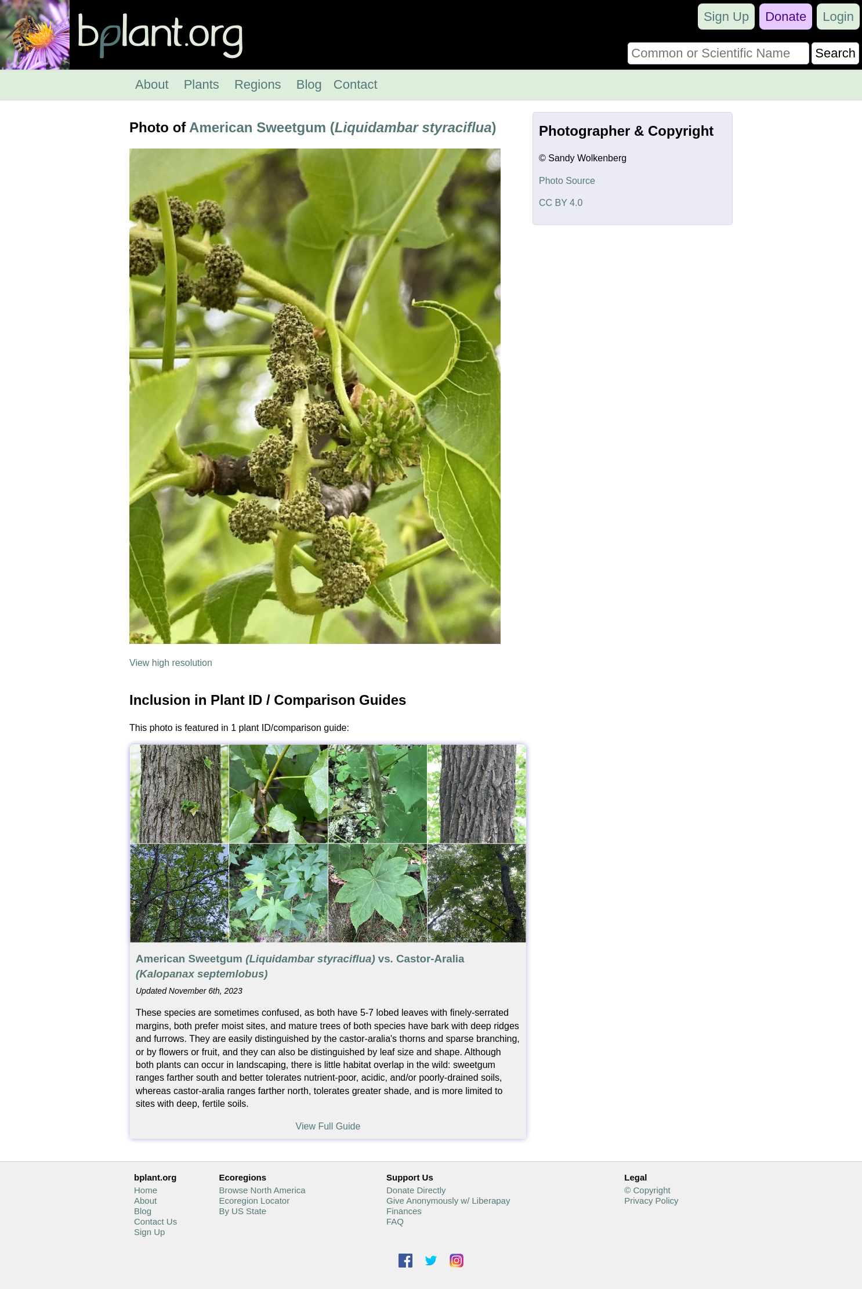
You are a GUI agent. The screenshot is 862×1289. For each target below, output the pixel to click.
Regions (257, 84)
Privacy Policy (651, 1200)
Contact (356, 84)
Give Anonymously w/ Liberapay (448, 1200)
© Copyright (647, 1190)
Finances (404, 1211)
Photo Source (567, 181)
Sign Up (726, 16)
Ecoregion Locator (254, 1200)
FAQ (395, 1221)
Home (145, 1190)
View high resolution (170, 663)
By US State (242, 1211)
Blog (309, 84)
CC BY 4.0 (560, 203)
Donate (785, 16)
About (152, 84)
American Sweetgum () (342, 127)
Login (838, 16)
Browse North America (262, 1190)
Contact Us (155, 1221)
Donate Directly (416, 1190)
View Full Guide (328, 1126)
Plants (201, 84)
